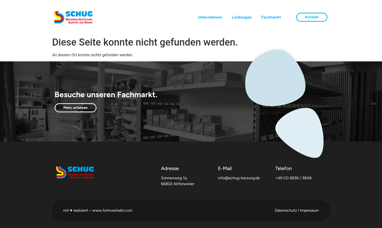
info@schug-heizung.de (239, 178)
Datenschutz (286, 210)
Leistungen (242, 17)
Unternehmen (210, 17)
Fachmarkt (271, 17)
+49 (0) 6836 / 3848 (293, 178)
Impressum (309, 210)
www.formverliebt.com (112, 210)
